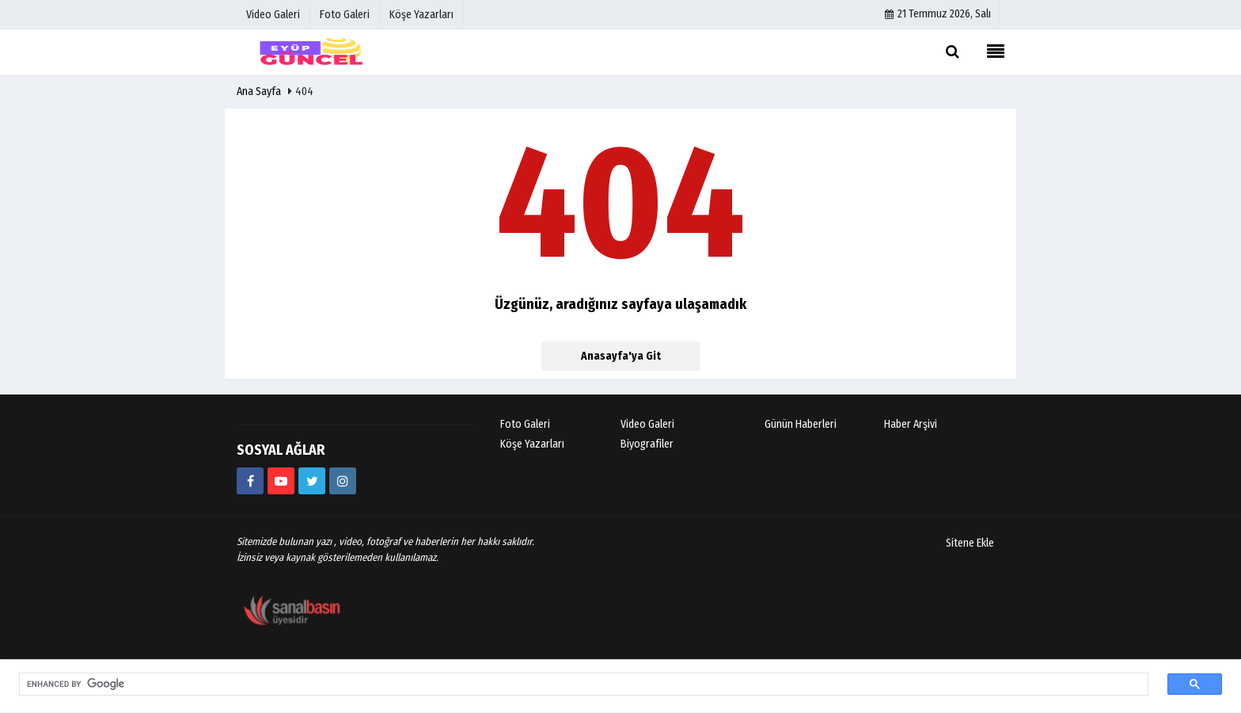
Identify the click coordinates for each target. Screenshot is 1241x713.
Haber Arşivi (910, 424)
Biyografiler (647, 444)
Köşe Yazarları (532, 444)
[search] (574, 684)
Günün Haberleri (801, 424)
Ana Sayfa (259, 91)
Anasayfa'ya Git (621, 356)
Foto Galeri (525, 424)
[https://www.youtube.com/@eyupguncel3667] (281, 480)
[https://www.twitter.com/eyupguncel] (311, 480)
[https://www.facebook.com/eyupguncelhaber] (250, 480)
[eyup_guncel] (342, 480)
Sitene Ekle (970, 543)
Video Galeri (647, 424)
